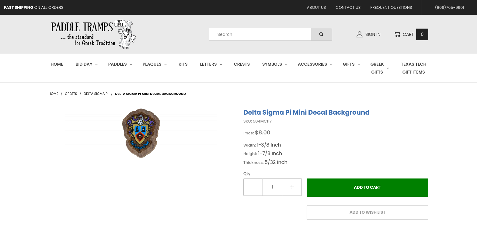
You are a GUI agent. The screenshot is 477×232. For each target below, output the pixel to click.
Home (57, 64)
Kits (183, 64)
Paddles (120, 64)
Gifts (351, 64)
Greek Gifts (380, 68)
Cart (411, 34)
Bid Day (86, 64)
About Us (316, 7)
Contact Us (348, 7)
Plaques (155, 64)
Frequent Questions (391, 7)
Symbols (274, 64)
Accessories (315, 64)
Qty (246, 174)
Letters (211, 64)
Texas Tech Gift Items (413, 68)
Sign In (368, 34)
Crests (242, 64)
